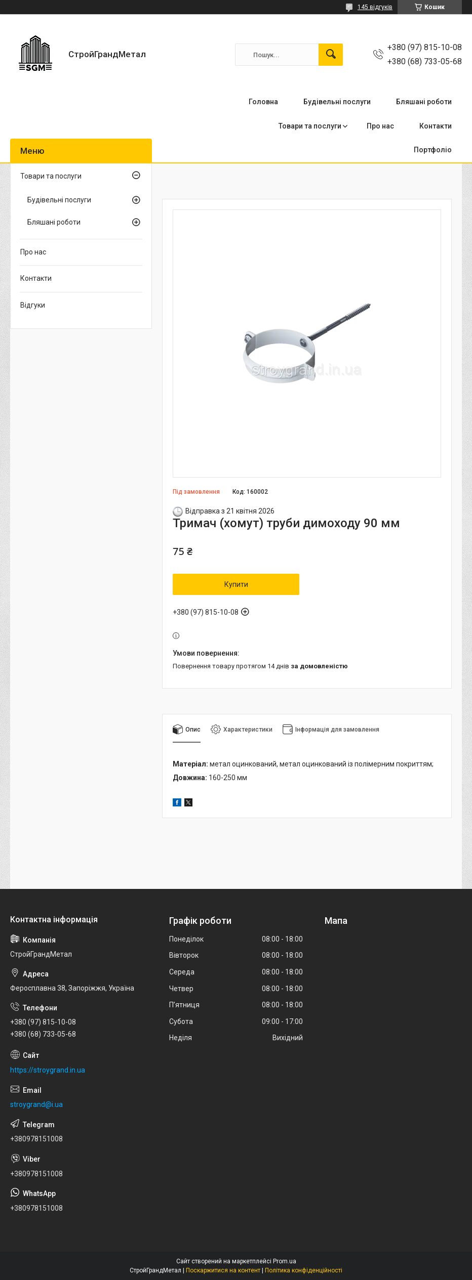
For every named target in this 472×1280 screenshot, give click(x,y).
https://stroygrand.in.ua (47, 1070)
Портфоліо (433, 150)
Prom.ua (284, 1261)
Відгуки (32, 305)
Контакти (435, 126)
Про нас (380, 126)
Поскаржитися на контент (223, 1270)
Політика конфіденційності (303, 1270)
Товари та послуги (310, 126)
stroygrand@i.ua (36, 1104)
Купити (236, 584)
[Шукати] (331, 55)
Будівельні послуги (337, 102)
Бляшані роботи (424, 102)
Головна (263, 102)
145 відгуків (375, 7)
